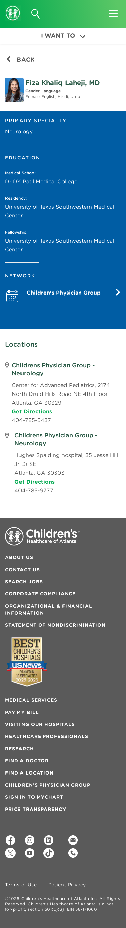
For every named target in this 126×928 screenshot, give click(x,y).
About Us (19, 557)
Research (19, 749)
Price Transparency (35, 809)
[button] (113, 11)
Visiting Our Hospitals (40, 724)
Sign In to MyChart (34, 797)
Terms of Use (21, 885)
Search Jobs (24, 582)
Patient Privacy (67, 885)
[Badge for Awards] (27, 662)
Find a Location (29, 773)
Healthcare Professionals (46, 736)
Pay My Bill (22, 712)
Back (20, 59)
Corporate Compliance (40, 594)
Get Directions (32, 411)
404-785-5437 (31, 420)
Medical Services (31, 700)
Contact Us (22, 569)
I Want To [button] (63, 35)
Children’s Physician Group (47, 785)
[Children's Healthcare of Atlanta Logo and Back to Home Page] (13, 8)
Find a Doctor (27, 761)
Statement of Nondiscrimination (55, 625)
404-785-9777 (33, 490)
